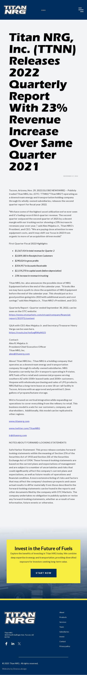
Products (63, 617)
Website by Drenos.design (14, 669)
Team (61, 627)
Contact (62, 641)
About (61, 612)
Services (62, 622)
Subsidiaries (64, 632)
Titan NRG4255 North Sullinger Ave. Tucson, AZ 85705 (19, 635)
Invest (61, 636)
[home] (15, 9)
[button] (81, 10)
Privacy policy (64, 646)
